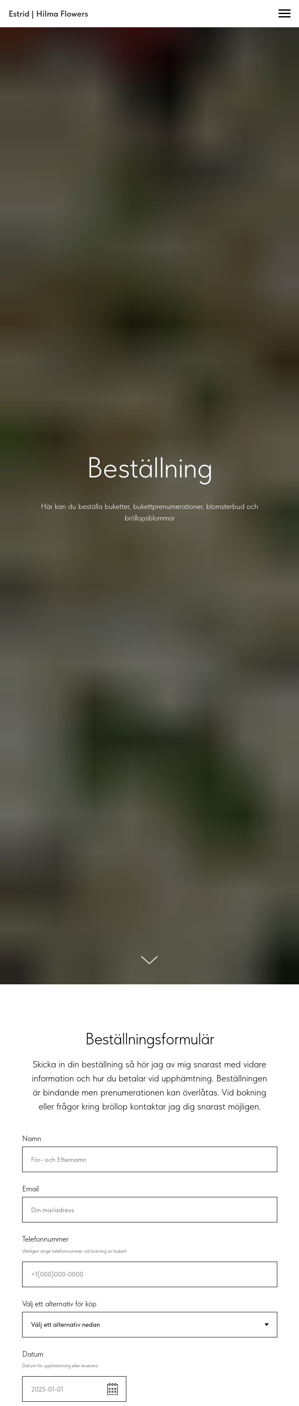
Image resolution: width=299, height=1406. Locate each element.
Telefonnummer (45, 1238)
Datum (32, 1353)
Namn (31, 1138)
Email (30, 1188)
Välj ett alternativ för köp (59, 1303)
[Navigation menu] (284, 13)
